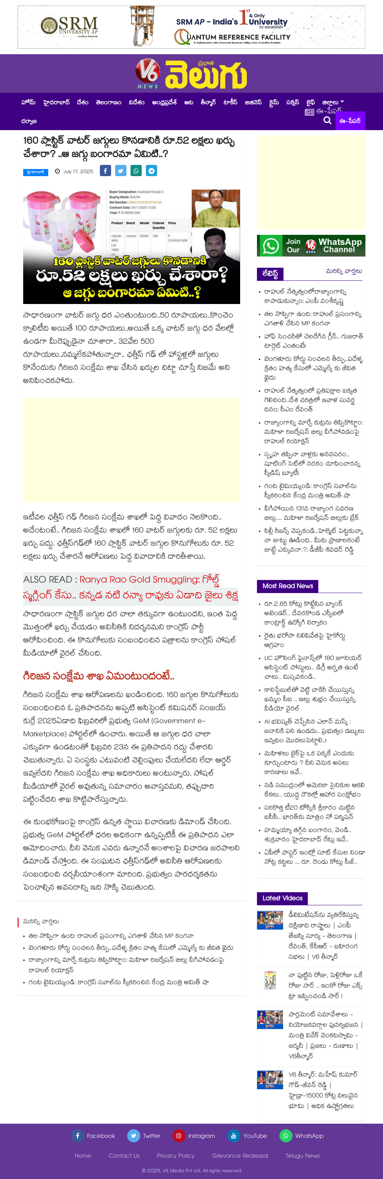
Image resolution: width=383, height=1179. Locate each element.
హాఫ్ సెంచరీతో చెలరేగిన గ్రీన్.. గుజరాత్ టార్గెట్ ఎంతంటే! (314, 342)
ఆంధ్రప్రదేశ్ (164, 103)
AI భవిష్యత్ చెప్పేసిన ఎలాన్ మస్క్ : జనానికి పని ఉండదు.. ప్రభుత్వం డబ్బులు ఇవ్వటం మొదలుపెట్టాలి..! (314, 732)
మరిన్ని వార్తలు (344, 272)
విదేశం (137, 103)
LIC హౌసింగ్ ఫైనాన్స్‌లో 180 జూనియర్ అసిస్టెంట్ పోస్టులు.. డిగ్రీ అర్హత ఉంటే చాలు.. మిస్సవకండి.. (313, 668)
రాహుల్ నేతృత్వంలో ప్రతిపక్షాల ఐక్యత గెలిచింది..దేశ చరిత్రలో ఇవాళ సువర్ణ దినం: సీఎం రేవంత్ (310, 401)
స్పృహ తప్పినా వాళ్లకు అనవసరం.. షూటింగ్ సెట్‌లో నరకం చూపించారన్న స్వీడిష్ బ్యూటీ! (312, 464)
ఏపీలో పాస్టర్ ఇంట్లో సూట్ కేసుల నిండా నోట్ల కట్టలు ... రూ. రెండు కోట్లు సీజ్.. (314, 858)
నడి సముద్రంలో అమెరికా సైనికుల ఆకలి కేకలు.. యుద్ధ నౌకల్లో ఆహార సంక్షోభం (314, 791)
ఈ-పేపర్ (350, 122)
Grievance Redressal (240, 1156)
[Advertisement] (131, 450)
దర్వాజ (29, 122)
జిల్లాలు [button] (330, 103)
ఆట (188, 103)
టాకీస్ (231, 103)
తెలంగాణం (109, 103)
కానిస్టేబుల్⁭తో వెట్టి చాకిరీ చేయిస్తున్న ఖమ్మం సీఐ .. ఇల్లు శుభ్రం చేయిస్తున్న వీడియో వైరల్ (310, 700)
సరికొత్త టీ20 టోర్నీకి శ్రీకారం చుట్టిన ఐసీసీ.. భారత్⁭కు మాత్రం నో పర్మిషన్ (309, 813)
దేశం (83, 103)
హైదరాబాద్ (56, 103)
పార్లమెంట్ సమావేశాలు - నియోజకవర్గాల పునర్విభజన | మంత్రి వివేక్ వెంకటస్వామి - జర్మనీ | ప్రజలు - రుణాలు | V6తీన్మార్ (326, 1036)
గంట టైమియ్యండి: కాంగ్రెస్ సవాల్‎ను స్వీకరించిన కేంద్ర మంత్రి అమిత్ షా (119, 983)
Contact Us (124, 1156)
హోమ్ (28, 103)
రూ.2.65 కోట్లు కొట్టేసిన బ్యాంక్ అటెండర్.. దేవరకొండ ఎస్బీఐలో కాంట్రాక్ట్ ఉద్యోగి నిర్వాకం (304, 614)
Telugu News (303, 1156)
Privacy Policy (175, 1156)
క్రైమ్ (274, 103)
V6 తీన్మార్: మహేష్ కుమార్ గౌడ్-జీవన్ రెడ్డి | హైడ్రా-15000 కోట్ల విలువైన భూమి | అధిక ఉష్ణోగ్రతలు (323, 1091)
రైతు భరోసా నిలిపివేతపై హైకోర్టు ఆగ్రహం (305, 641)
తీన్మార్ (208, 103)
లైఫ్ (311, 103)
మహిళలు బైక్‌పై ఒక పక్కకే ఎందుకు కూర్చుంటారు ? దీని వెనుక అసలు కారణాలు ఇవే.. (309, 764)
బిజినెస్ (253, 103)
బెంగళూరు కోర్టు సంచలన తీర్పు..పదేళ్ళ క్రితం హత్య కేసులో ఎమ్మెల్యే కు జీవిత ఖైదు (131, 948)
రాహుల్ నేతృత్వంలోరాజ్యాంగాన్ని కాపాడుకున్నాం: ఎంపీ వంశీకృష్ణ (305, 297)
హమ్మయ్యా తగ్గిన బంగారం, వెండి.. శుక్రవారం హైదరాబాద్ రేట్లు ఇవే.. (308, 836)
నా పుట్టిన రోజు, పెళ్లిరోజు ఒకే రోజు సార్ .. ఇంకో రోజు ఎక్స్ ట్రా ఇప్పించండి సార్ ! (326, 987)
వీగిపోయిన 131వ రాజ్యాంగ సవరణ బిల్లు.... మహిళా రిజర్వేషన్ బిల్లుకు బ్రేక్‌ (311, 514)
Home (83, 1156)
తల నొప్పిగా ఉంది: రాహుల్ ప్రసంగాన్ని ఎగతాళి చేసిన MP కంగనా (111, 936)
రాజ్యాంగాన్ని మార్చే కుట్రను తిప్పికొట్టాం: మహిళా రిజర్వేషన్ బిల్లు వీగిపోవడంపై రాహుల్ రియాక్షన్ (126, 966)
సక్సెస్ (293, 103)
